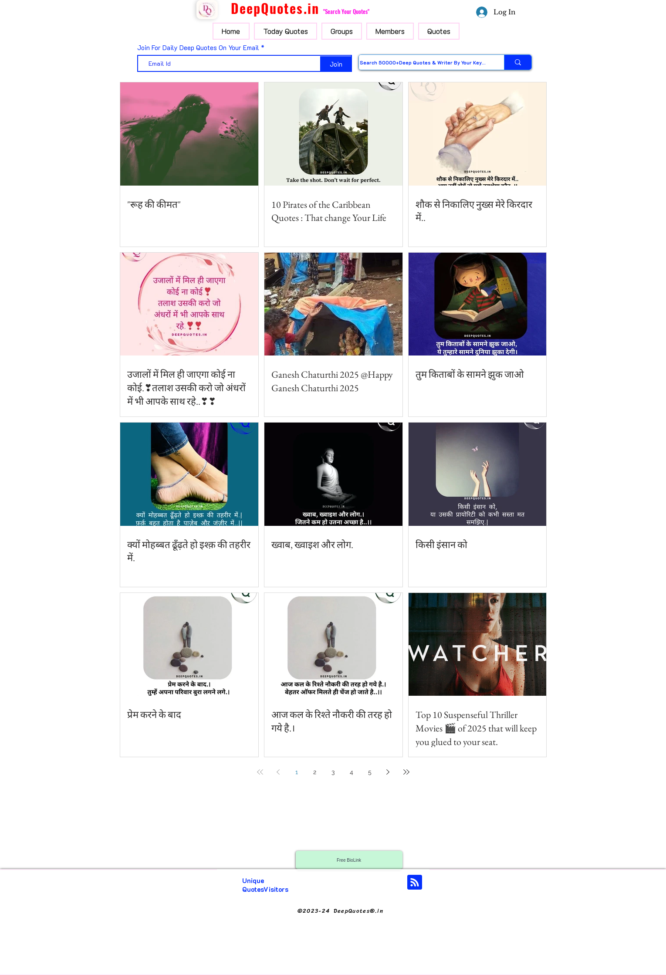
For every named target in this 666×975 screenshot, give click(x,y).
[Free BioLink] (349, 860)
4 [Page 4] (351, 771)
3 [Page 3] (333, 771)
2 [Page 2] (314, 771)
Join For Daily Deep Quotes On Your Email (198, 47)
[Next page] (388, 772)
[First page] (260, 772)
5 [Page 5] (370, 771)
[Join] (336, 64)
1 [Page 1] (296, 771)
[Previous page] (278, 772)
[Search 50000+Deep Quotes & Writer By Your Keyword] (423, 62)
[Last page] (406, 772)
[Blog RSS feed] (414, 882)
